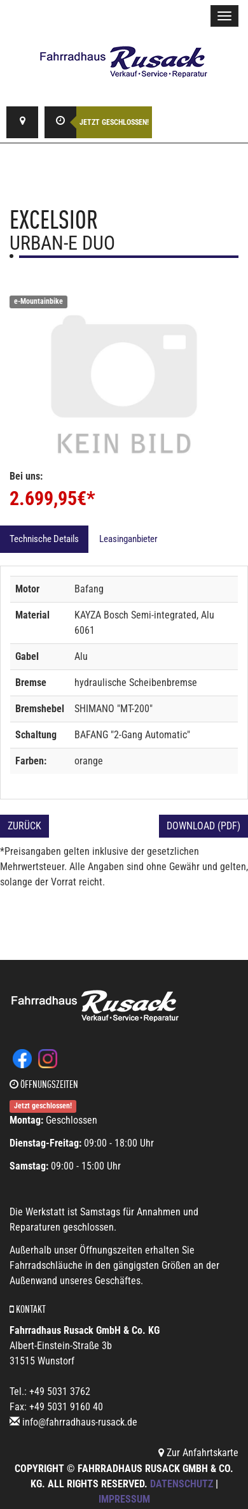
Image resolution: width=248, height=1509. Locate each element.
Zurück (24, 826)
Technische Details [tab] (44, 539)
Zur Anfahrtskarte (198, 1453)
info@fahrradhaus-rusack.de (79, 1422)
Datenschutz (181, 1484)
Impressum (124, 1499)
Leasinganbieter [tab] (128, 539)
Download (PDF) (203, 826)
